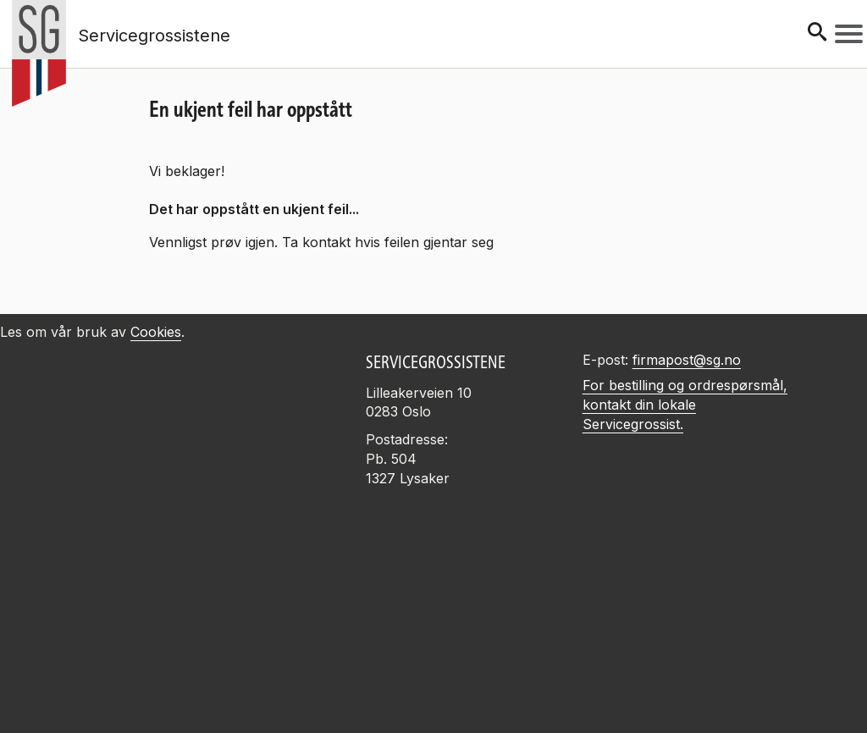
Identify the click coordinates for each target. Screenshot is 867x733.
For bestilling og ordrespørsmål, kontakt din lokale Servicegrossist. (685, 405)
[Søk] (817, 33)
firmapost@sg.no (686, 359)
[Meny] (849, 34)
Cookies (155, 331)
